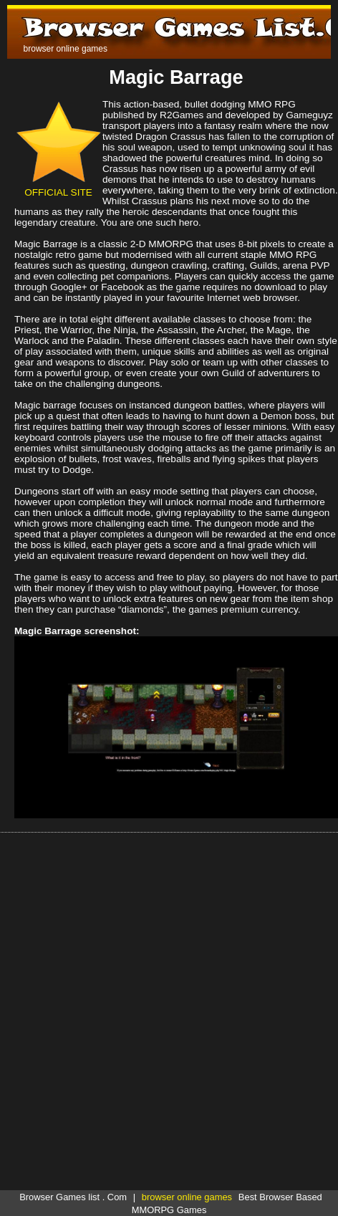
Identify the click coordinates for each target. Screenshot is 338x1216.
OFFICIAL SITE (58, 187)
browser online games (187, 1197)
